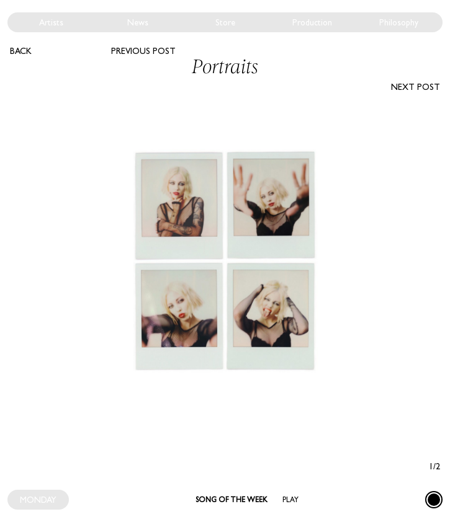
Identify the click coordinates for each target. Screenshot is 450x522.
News (137, 22)
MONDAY (38, 500)
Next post (415, 87)
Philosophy (398, 22)
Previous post (143, 51)
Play (290, 499)
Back (21, 51)
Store (225, 22)
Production (312, 22)
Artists (51, 22)
